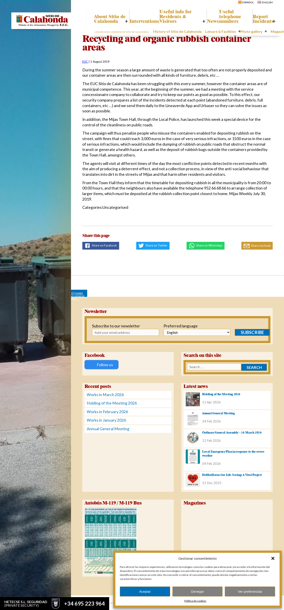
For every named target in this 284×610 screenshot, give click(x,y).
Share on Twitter (153, 245)
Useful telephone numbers (233, 17)
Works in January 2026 (106, 419)
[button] (273, 558)
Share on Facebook (101, 245)
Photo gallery (245, 32)
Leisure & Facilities (218, 32)
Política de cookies (195, 600)
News (211, 21)
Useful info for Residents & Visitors (181, 17)
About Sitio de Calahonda (111, 17)
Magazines (267, 32)
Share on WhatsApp (205, 245)
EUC (85, 61)
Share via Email (257, 246)
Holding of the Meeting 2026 (112, 402)
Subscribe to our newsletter (114, 326)
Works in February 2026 (107, 411)
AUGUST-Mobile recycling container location (73, 294)
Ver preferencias (250, 591)
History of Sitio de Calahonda (182, 32)
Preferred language (177, 326)
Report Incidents (260, 19)
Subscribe (245, 332)
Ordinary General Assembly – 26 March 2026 (231, 432)
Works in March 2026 (105, 394)
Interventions (145, 21)
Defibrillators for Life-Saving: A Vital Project (232, 474)
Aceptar (145, 591)
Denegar (197, 591)
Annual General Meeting (108, 428)
